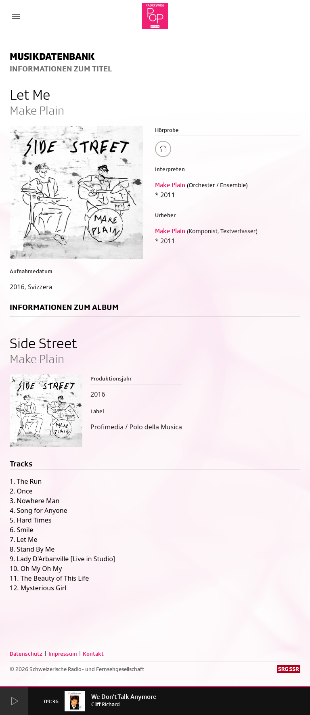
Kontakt (93, 653)
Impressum (62, 653)
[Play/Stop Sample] (163, 149)
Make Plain (170, 185)
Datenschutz (26, 653)
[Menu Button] (16, 16)
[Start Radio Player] (14, 701)
